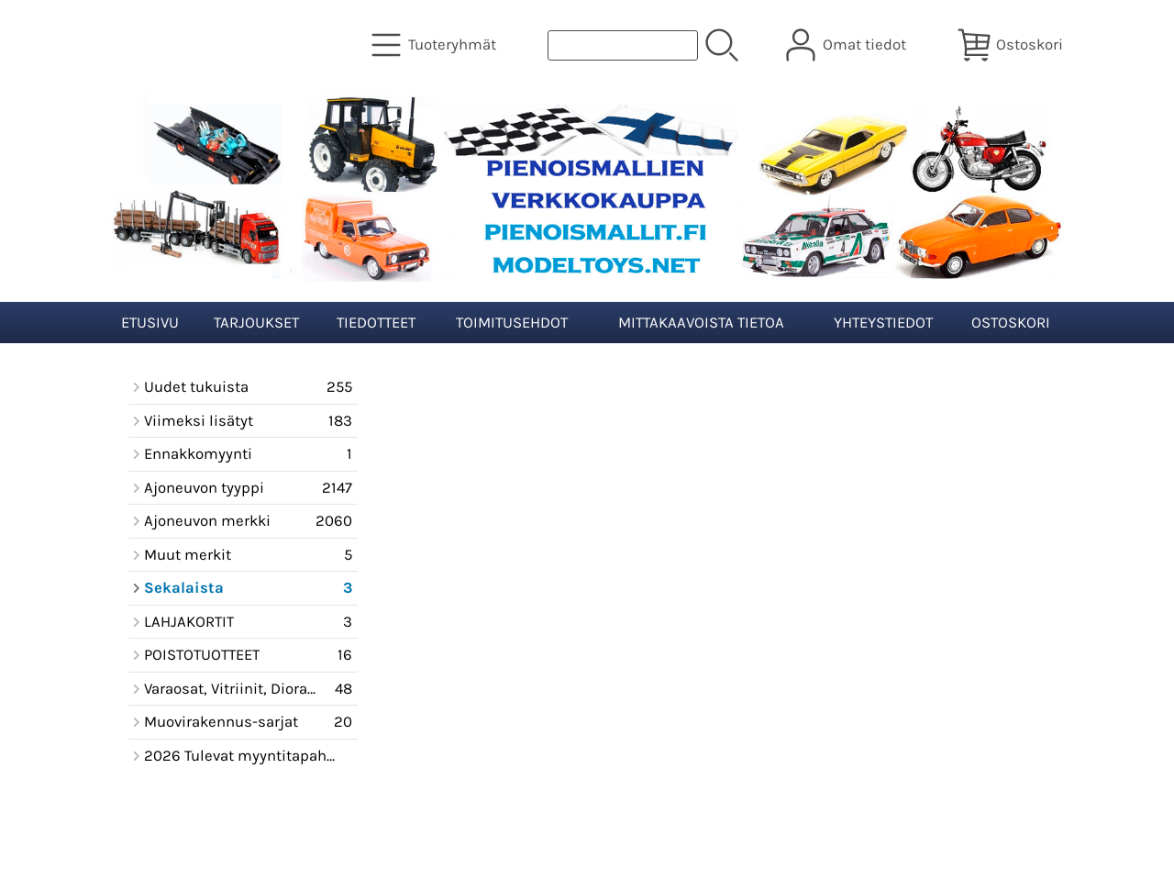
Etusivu (150, 322)
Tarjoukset (256, 322)
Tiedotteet (376, 322)
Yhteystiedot (883, 322)
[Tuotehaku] (623, 45)
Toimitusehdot (512, 322)
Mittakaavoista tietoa (701, 322)
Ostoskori (1010, 322)
